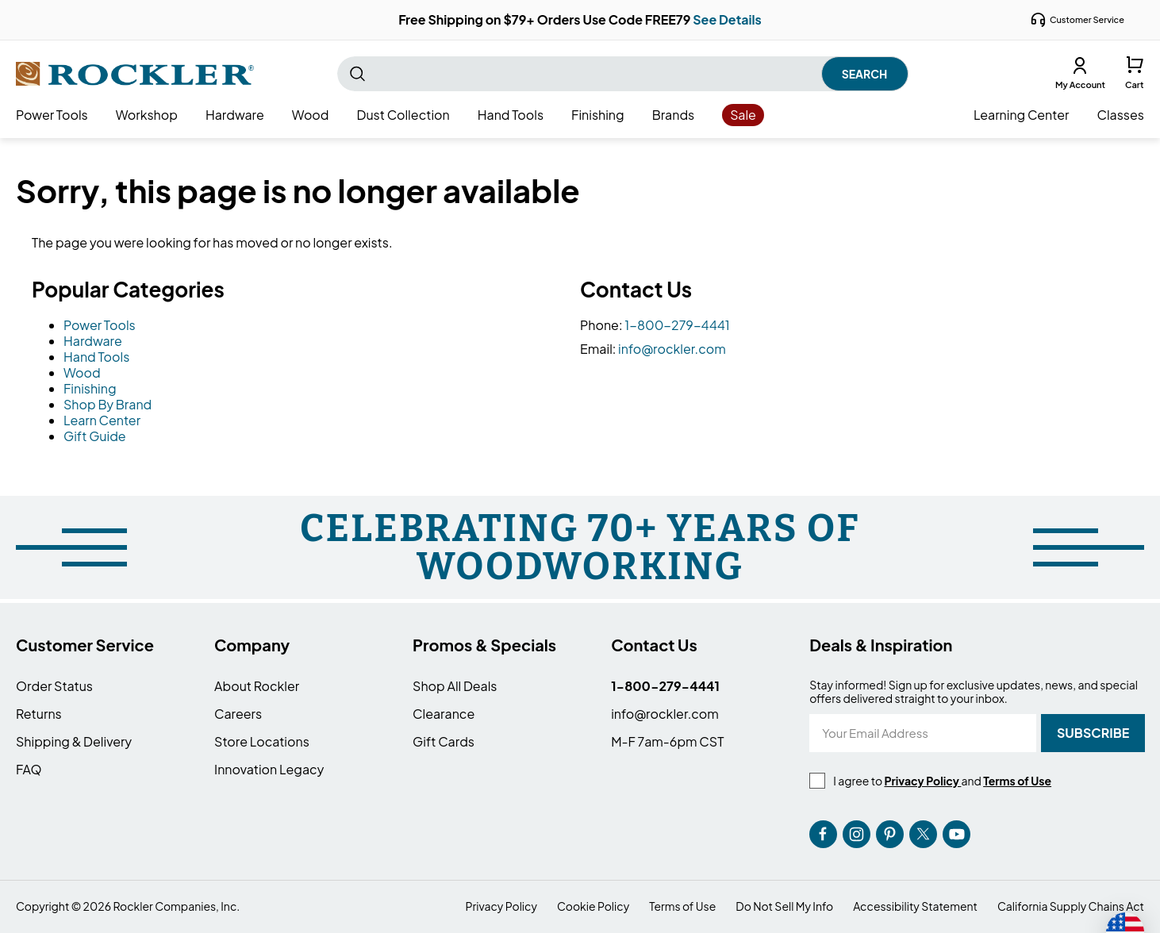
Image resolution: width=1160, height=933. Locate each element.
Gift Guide (94, 436)
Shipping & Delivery (74, 741)
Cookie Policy (593, 906)
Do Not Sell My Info (784, 906)
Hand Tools (96, 356)
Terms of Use (682, 906)
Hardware (92, 340)
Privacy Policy (501, 906)
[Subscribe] (1093, 733)
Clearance (443, 713)
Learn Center (101, 420)
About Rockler (256, 686)
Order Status (54, 686)
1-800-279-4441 (677, 325)
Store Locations (261, 741)
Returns (39, 713)
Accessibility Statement (915, 906)
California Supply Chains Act (1070, 906)
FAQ (29, 769)
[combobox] (622, 73)
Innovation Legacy (269, 769)
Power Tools (99, 325)
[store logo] (135, 73)
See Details (727, 19)
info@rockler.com (672, 348)
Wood (82, 372)
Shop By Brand (107, 404)
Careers (238, 713)
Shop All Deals (455, 686)
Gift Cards (443, 741)
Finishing (90, 388)
